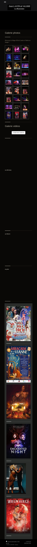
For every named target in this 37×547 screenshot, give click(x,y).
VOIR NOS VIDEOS (18, 132)
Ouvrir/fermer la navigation (18, 2)
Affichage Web (27, 543)
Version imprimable (11, 541)
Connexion (28, 541)
